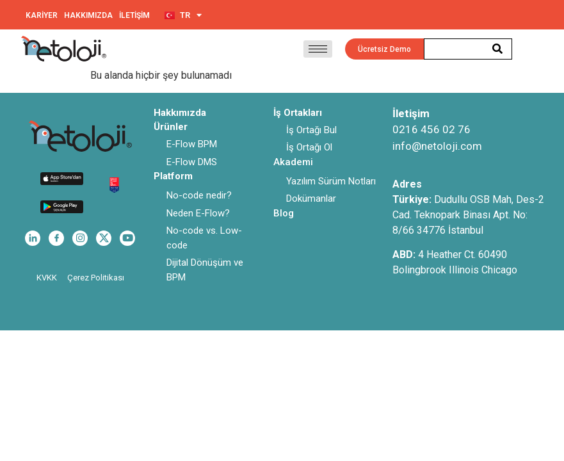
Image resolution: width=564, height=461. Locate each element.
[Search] (498, 49)
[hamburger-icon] (317, 49)
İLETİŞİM (134, 15)
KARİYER (42, 15)
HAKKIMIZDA (88, 15)
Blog (283, 213)
